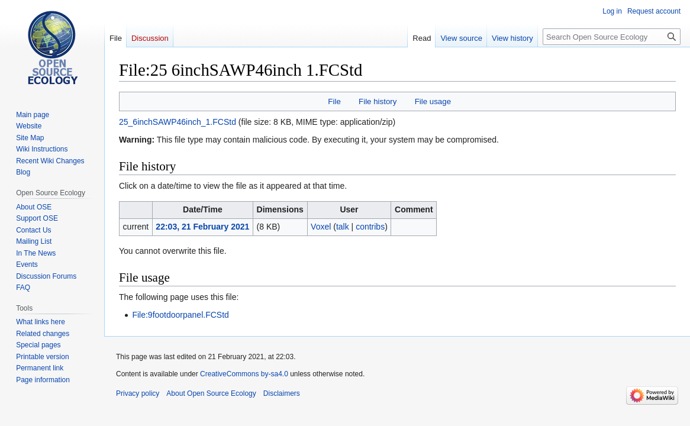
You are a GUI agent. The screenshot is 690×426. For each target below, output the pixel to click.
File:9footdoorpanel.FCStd (180, 315)
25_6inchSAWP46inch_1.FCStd (177, 122)
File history (377, 101)
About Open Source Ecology (211, 393)
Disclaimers (281, 393)
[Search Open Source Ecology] (612, 36)
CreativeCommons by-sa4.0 (244, 374)
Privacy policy (137, 393)
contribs (370, 226)
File (334, 101)
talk (342, 226)
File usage (433, 101)
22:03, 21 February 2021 (202, 226)
